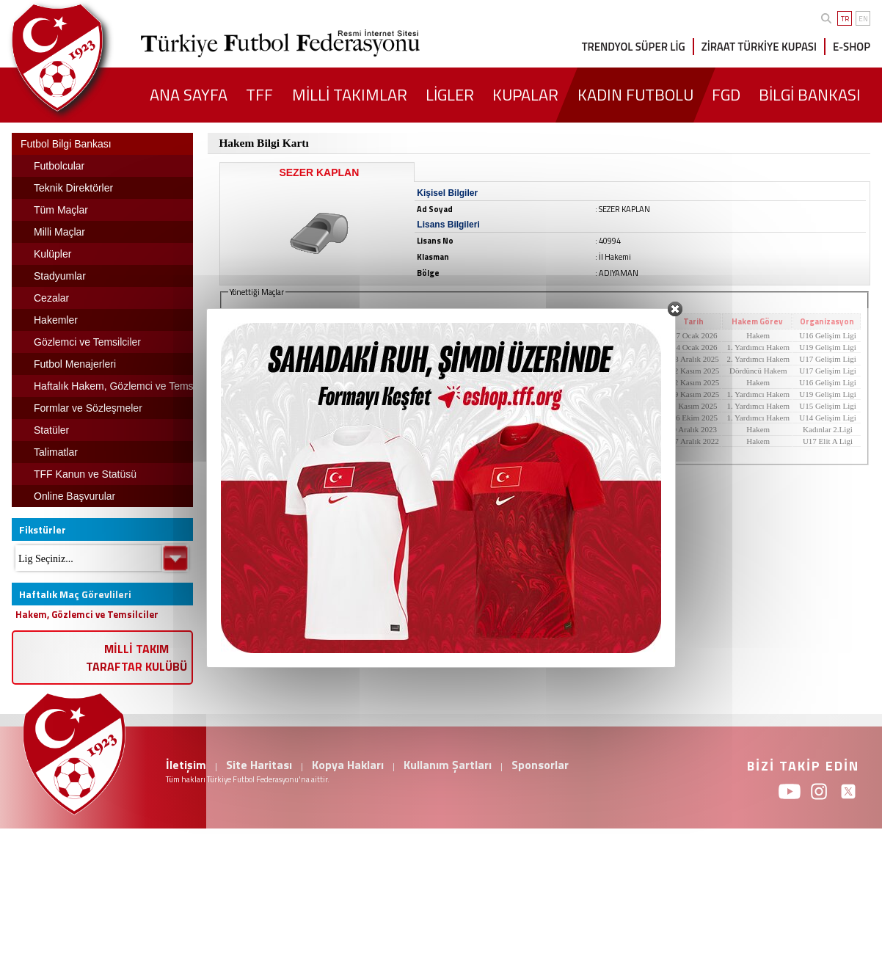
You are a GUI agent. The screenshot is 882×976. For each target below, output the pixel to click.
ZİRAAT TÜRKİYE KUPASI (759, 46)
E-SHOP (851, 46)
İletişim (186, 764)
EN (863, 18)
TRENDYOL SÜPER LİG (633, 46)
